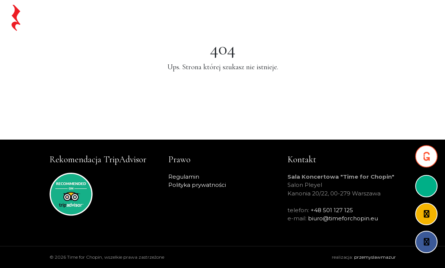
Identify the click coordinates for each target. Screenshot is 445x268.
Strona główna (142, 17)
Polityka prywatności (197, 184)
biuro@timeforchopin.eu (343, 218)
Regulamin (183, 176)
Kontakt (414, 17)
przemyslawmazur (375, 257)
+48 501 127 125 (332, 210)
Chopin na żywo (193, 17)
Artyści (310, 17)
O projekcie (343, 17)
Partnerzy (381, 17)
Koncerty (236, 17)
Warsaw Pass (275, 17)
